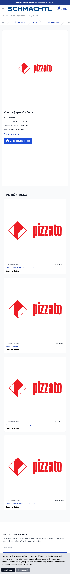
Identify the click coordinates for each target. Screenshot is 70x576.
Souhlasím (8, 570)
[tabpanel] (35, 68)
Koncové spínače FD (51, 22)
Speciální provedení (18, 22)
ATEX (35, 22)
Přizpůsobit (23, 570)
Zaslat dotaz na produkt (18, 141)
